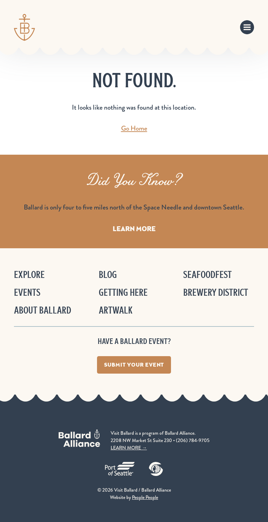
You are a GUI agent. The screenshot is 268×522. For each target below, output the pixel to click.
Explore (29, 274)
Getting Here (123, 292)
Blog (108, 274)
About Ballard (42, 310)
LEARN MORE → (129, 447)
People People (145, 497)
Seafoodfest (207, 274)
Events (27, 292)
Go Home (134, 128)
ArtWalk (116, 310)
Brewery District (215, 292)
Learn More (134, 228)
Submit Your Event (134, 364)
